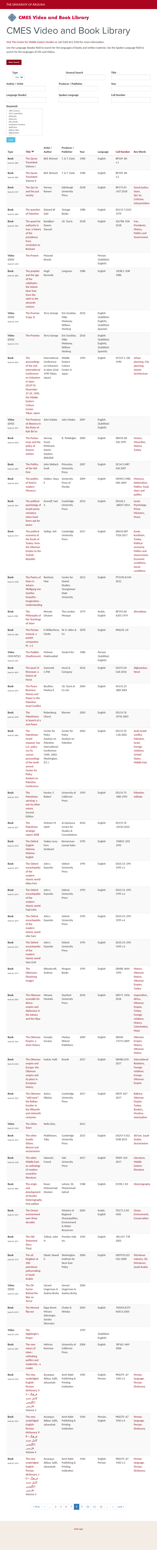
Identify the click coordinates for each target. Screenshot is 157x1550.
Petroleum (140, 1263)
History (138, 229)
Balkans (138, 1093)
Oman (137, 1210)
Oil (145, 1259)
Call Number (118, 95)
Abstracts (24, 119)
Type (15, 72)
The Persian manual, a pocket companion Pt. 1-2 (32, 637)
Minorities (139, 442)
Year (113, 83)
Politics (138, 486)
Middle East (140, 762)
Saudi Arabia (141, 1267)
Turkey (137, 450)
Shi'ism (138, 1135)
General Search (74, 72)
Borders (138, 1109)
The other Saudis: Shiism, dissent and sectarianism (33, 1143)
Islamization (140, 1117)
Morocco (139, 478)
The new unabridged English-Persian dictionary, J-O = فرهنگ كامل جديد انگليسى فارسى (33, 1474)
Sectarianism (141, 1143)
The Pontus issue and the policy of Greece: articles (33, 446)
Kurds (137, 531)
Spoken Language (69, 95)
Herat (137, 672)
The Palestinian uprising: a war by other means (33, 800)
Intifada (138, 796)
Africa (137, 999)
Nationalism (140, 482)
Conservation (141, 1218)
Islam (137, 191)
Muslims (138, 1113)
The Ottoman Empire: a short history (33, 1041)
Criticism (139, 199)
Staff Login (78, 1529)
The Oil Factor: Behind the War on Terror (32, 1293)
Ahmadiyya (140, 611)
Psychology (140, 505)
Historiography (142, 1184)
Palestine (139, 738)
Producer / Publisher (70, 83)
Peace (137, 517)
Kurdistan (139, 535)
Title (113, 72)
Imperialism (140, 995)
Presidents (140, 225)
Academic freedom (24, 124)
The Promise (33, 335)
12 (102, 1506)
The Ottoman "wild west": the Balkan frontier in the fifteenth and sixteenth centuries (33, 1105)
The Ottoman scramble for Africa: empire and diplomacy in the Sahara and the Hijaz (33, 1006)
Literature (139, 1158)
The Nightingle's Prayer (32, 1334)
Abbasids (24, 116)
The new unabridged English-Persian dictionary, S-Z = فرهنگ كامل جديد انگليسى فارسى (33, 1390)
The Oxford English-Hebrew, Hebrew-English (32, 849)
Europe (138, 1075)
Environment (141, 1214)
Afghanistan (24, 133)
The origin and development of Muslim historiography (34, 1192)
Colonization (141, 1026)
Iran (136, 221)
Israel (137, 501)
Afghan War (24, 130)
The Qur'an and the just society (32, 191)
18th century (24, 110)
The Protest (32, 255)
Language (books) (16, 95)
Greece (138, 438)
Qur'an (138, 195)
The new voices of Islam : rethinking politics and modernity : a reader (33, 1356)
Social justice (141, 187)
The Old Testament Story (31, 1240)
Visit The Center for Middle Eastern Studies (30, 42)
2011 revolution (24, 113)
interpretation (141, 203)
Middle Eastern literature (139, 1165)
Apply (10, 139)
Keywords (12, 106)
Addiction (24, 127)
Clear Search (13, 62)
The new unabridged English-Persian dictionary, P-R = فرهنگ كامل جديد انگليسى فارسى (33, 1432)
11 (95, 1506)
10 (88, 1506)
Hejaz (137, 1030)
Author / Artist (14, 83)
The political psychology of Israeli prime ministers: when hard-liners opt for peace (33, 512)
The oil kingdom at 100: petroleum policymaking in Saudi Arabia (33, 1266)
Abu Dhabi (24, 121)
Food (145, 486)
